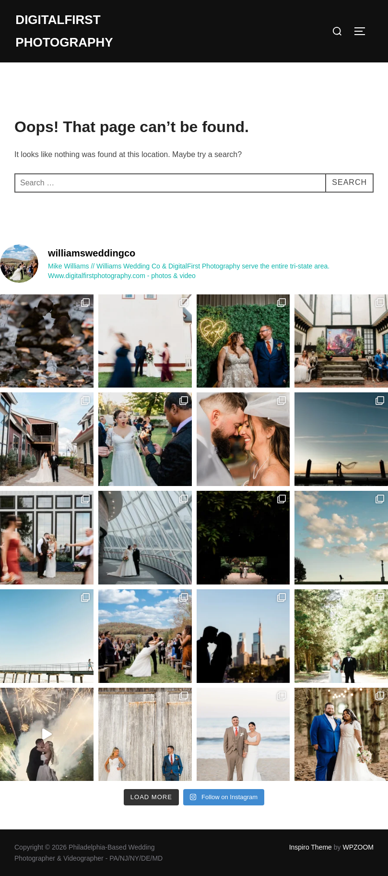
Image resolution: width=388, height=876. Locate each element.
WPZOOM (358, 847)
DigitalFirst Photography (64, 30)
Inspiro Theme (310, 847)
